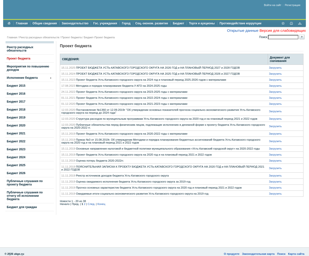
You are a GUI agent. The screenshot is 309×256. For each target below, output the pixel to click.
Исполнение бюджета (22, 77)
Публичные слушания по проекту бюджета (25, 182)
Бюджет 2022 (16, 141)
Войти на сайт (272, 5)
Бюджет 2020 (16, 125)
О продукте (231, 253)
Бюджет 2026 (16, 173)
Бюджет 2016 (16, 93)
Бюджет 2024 (16, 157)
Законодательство (75, 23)
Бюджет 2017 (16, 101)
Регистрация (292, 5)
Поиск (281, 253)
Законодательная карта (258, 253)
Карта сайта (296, 253)
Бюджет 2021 (16, 133)
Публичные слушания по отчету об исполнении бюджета (25, 196)
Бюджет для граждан (22, 207)
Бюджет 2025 (16, 165)
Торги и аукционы (202, 23)
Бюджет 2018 (16, 109)
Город (126, 23)
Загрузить (275, 67)
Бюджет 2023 (16, 149)
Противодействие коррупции (240, 23)
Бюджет (178, 23)
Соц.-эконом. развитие (151, 23)
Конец (101, 204)
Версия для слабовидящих (283, 30)
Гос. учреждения (105, 23)
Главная (22, 23)
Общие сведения (45, 23)
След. (91, 204)
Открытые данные (242, 30)
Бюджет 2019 (16, 117)
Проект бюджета (71, 37)
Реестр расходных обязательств (39, 37)
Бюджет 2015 (16, 85)
